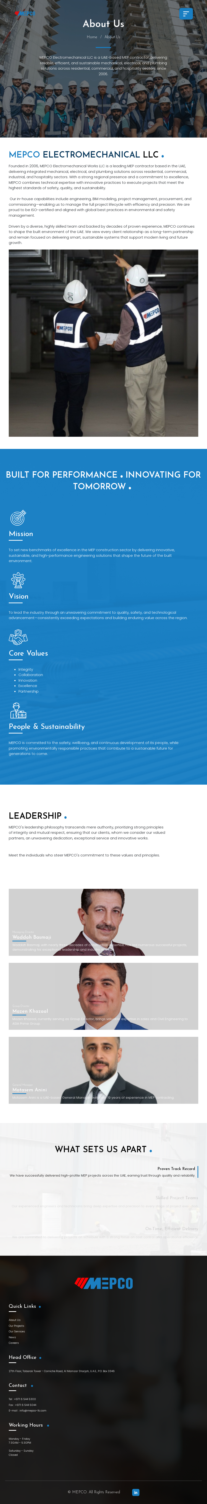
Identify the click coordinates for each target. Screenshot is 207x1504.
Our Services (17, 1331)
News (12, 1337)
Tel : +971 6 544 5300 (22, 1399)
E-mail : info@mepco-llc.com (27, 1410)
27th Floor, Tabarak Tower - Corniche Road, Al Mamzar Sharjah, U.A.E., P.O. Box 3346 (62, 1371)
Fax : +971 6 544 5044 (22, 1405)
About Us (15, 1320)
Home (92, 37)
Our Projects (16, 1326)
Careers (14, 1343)
